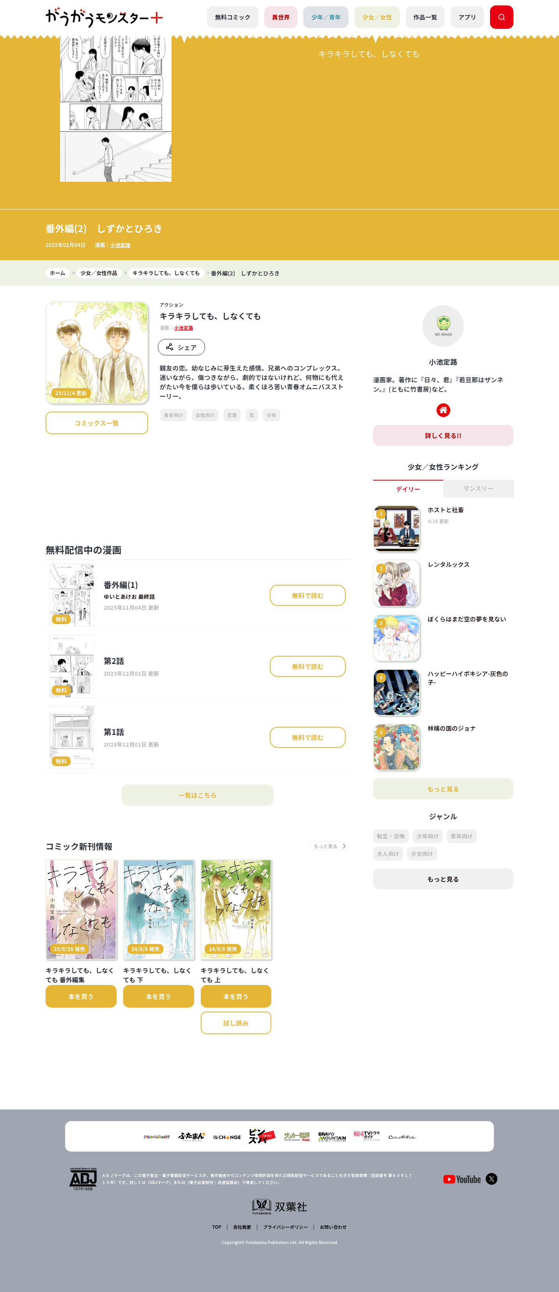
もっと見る (443, 831)
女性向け (205, 457)
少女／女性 (377, 17)
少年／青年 (326, 17)
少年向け (428, 878)
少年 (271, 457)
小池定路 (120, 286)
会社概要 (241, 1228)
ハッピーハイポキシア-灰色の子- (467, 720)
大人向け (388, 896)
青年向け (173, 457)
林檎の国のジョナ (453, 770)
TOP (218, 1228)
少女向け (422, 896)
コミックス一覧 (96, 465)
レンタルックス (450, 606)
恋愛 (232, 457)
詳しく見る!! (443, 477)
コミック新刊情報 (84, 889)
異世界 (280, 17)
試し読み (236, 1066)
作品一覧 (425, 17)
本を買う (81, 1039)
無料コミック (232, 17)
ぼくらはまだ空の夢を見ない (469, 661)
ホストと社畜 (447, 551)
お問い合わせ (331, 1228)
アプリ (467, 17)
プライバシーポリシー (284, 1228)
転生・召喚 (391, 878)
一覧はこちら (198, 837)
